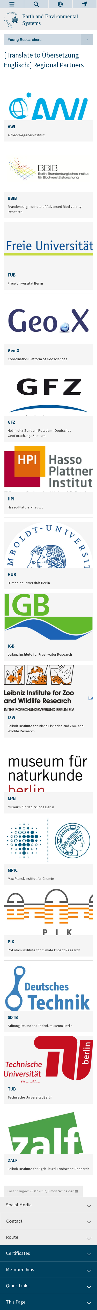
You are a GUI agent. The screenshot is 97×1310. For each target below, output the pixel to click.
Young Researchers (50, 39)
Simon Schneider (61, 1191)
